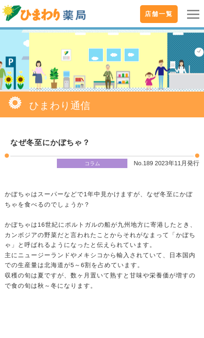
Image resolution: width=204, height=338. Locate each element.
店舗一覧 (159, 13)
